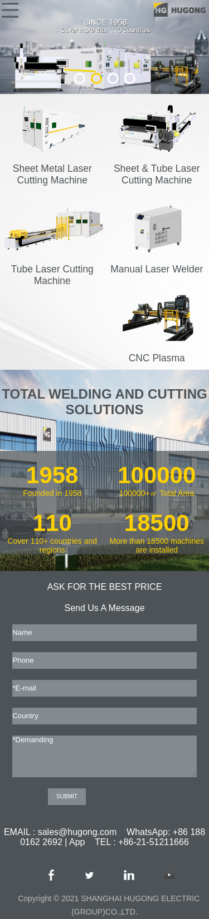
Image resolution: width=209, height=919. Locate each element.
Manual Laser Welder (158, 263)
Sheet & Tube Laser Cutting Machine (158, 168)
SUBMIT (66, 796)
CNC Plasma (158, 352)
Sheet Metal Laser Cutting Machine (53, 168)
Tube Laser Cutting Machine (53, 269)
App (77, 842)
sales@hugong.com (77, 832)
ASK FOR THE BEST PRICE (104, 587)
